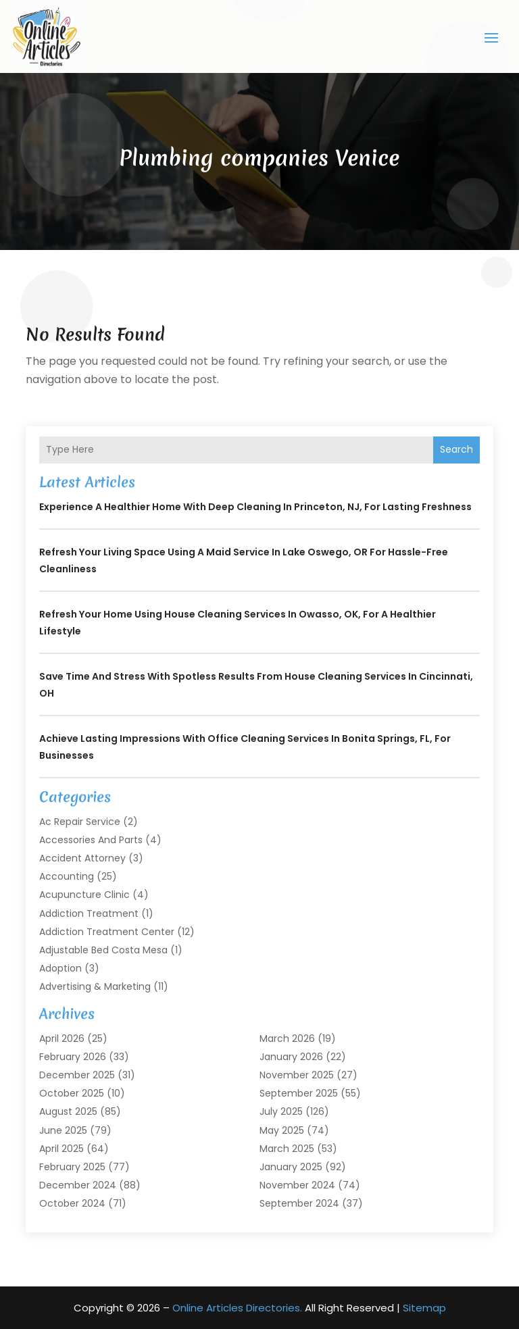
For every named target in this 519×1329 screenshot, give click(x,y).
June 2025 (63, 1130)
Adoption (60, 968)
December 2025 (77, 1075)
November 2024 (297, 1185)
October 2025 (71, 1093)
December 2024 (77, 1185)
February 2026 (72, 1056)
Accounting (66, 876)
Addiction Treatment (89, 913)
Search (456, 449)
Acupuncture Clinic (84, 894)
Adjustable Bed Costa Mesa (103, 950)
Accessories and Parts (91, 840)
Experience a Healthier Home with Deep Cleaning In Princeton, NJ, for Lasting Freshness (255, 506)
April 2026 (61, 1038)
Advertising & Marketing (95, 986)
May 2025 (282, 1130)
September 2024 (299, 1203)
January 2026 (291, 1056)
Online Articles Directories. (237, 1308)
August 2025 (68, 1111)
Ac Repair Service (79, 821)
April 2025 (61, 1148)
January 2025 (291, 1167)
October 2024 (72, 1203)
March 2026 (287, 1038)
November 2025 (297, 1075)
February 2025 (72, 1167)
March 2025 (287, 1148)
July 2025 (281, 1111)
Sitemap (424, 1308)
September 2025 (299, 1093)
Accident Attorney (82, 858)
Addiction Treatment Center (106, 931)
